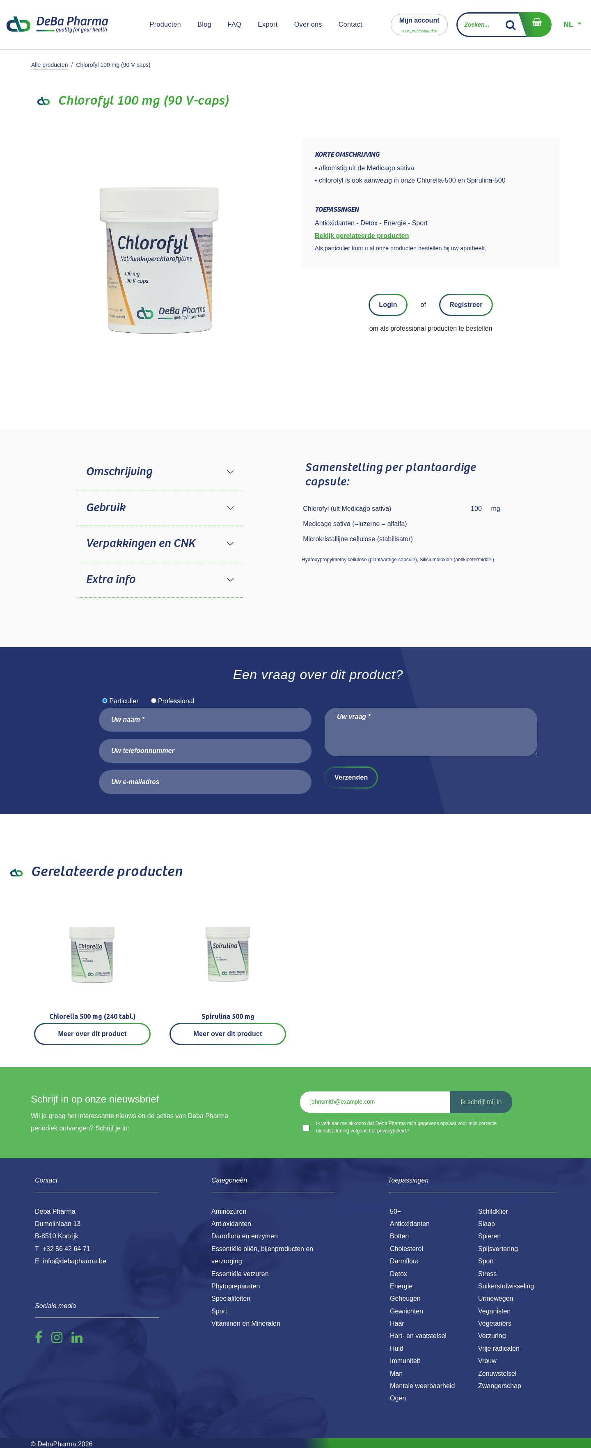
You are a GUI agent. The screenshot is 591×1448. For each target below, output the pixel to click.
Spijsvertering (498, 1248)
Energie (401, 1286)
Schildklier (493, 1211)
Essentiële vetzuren (240, 1273)
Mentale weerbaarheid (422, 1385)
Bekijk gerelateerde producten (362, 235)
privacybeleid (391, 1131)
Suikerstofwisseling (506, 1286)
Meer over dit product (92, 1033)
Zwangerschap (499, 1385)
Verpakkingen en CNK (140, 543)
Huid (396, 1348)
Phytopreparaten (235, 1286)
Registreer (466, 304)
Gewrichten (406, 1311)
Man (396, 1373)
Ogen (398, 1398)
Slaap (486, 1223)
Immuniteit (405, 1360)
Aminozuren (228, 1211)
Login (388, 304)
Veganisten (494, 1311)
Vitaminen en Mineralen (245, 1323)
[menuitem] (166, 24)
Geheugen (405, 1298)
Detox (398, 1273)
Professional (176, 701)
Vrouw (487, 1360)
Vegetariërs (494, 1323)
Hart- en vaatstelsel (418, 1335)
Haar (397, 1323)
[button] (419, 24)
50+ (395, 1211)
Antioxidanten (410, 1223)
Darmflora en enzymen (244, 1236)
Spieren (489, 1236)
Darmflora (404, 1261)
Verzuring (492, 1335)
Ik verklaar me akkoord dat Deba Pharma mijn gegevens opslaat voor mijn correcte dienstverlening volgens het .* (406, 1127)
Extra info (110, 579)
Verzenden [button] (351, 777)
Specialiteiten (230, 1298)
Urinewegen (495, 1298)
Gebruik (105, 508)
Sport (486, 1261)
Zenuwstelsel (497, 1373)
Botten (399, 1236)
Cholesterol (406, 1248)
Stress (487, 1273)
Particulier (123, 701)
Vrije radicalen (499, 1348)
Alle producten (49, 65)
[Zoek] (510, 24)
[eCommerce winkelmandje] (535, 24)
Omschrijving (119, 471)
